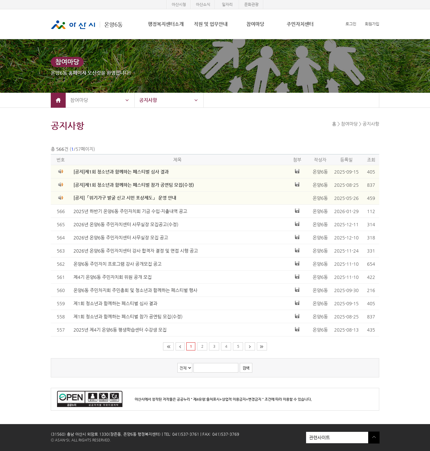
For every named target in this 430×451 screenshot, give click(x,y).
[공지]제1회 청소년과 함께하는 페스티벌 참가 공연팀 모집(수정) (133, 184)
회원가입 (372, 24)
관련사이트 (337, 437)
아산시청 (179, 4)
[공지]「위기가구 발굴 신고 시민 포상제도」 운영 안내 (124, 197)
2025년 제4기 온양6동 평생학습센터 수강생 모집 (120, 329)
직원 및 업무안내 (211, 24)
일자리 (227, 4)
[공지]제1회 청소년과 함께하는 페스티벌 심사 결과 (121, 171)
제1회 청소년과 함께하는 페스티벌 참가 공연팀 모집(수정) (127, 316)
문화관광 (251, 4)
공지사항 (148, 100)
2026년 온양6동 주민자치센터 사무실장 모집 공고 (120, 237)
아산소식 (203, 4)
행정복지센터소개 (166, 24)
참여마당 (255, 24)
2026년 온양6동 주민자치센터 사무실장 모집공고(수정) (125, 224)
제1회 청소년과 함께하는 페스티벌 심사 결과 (115, 303)
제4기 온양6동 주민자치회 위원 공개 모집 (112, 277)
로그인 (350, 24)
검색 (245, 368)
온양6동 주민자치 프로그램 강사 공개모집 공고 (117, 263)
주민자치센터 (300, 24)
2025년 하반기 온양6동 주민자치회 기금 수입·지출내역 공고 (130, 211)
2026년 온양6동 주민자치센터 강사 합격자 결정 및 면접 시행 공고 (135, 250)
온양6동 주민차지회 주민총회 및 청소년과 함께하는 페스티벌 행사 (135, 290)
